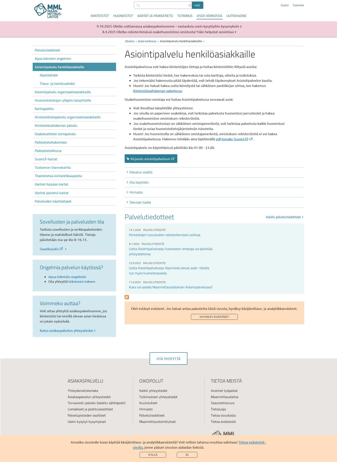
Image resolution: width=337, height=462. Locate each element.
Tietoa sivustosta (223, 415)
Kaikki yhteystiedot (153, 390)
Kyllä (153, 454)
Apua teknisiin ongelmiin (53, 58)
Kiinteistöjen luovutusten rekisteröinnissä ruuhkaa (164, 234)
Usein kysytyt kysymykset (87, 421)
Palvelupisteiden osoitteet (87, 415)
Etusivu (129, 41)
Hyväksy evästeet (214, 316)
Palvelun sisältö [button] (140, 172)
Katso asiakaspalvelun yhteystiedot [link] (66, 330)
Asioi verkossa (209, 15)
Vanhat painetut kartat (52, 192)
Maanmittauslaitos (224, 396)
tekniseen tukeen (82, 281)
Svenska (298, 5)
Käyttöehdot (49, 75)
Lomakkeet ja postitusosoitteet (90, 409)
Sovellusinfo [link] (51, 249)
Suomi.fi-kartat (46, 159)
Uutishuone (237, 15)
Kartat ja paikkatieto (155, 15)
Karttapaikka (44, 108)
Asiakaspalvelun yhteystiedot (89, 396)
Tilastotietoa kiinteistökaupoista (58, 175)
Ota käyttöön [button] (139, 182)
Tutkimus (185, 15)
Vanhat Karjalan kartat (51, 184)
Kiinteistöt (100, 15)
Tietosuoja (218, 409)
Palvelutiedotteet (47, 50)
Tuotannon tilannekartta (53, 167)
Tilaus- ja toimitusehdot (57, 83)
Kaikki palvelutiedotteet (283, 216)
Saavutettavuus (222, 402)
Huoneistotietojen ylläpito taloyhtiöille (63, 100)
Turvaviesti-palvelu (82, 402)
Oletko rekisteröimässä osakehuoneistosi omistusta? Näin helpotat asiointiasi (175, 31)
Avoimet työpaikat (224, 390)
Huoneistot (123, 15)
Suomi (285, 5)
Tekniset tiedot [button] (140, 202)
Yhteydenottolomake (83, 390)
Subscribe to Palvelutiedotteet (127, 297)
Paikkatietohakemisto (51, 142)
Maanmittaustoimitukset (157, 421)
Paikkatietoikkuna (48, 150)
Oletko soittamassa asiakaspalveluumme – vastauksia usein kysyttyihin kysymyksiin (176, 26)
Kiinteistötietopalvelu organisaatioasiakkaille (67, 117)
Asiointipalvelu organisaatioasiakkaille (63, 91)
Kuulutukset (148, 402)
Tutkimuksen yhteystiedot (158, 396)
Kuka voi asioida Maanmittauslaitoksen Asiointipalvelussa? (171, 287)
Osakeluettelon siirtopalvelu (55, 133)
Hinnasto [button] (136, 192)
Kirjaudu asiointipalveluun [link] (153, 158)
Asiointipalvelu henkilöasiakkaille (59, 67)
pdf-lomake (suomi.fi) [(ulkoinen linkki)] (234, 139)
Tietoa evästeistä (223, 421)
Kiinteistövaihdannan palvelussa (157, 90)
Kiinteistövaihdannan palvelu (56, 125)
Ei (187, 454)
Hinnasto (146, 409)
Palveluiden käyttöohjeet (53, 201)
